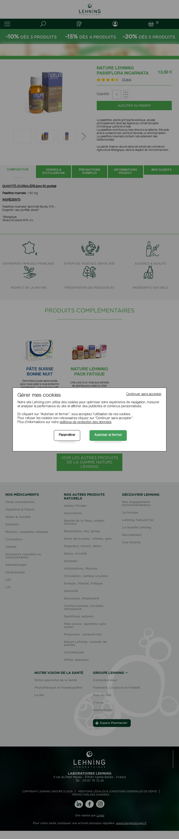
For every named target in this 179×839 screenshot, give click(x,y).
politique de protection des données (85, 422)
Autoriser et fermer (108, 435)
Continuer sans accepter (144, 394)
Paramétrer (67, 435)
